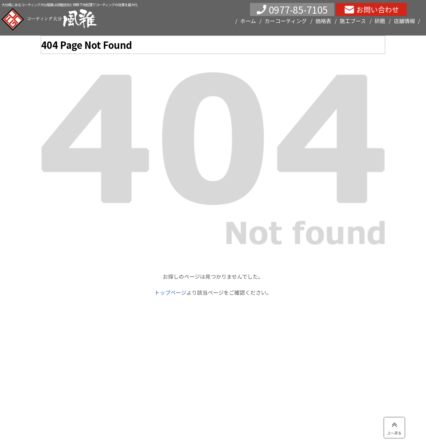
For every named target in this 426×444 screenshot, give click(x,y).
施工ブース (353, 21)
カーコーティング (285, 21)
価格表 (323, 21)
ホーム (248, 21)
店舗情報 (404, 21)
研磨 (380, 21)
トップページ (170, 292)
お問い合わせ (377, 9)
